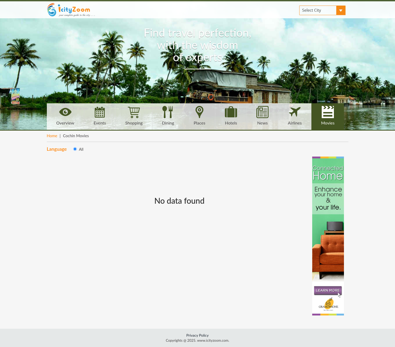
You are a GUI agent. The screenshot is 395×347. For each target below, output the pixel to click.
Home (52, 135)
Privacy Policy (197, 335)
